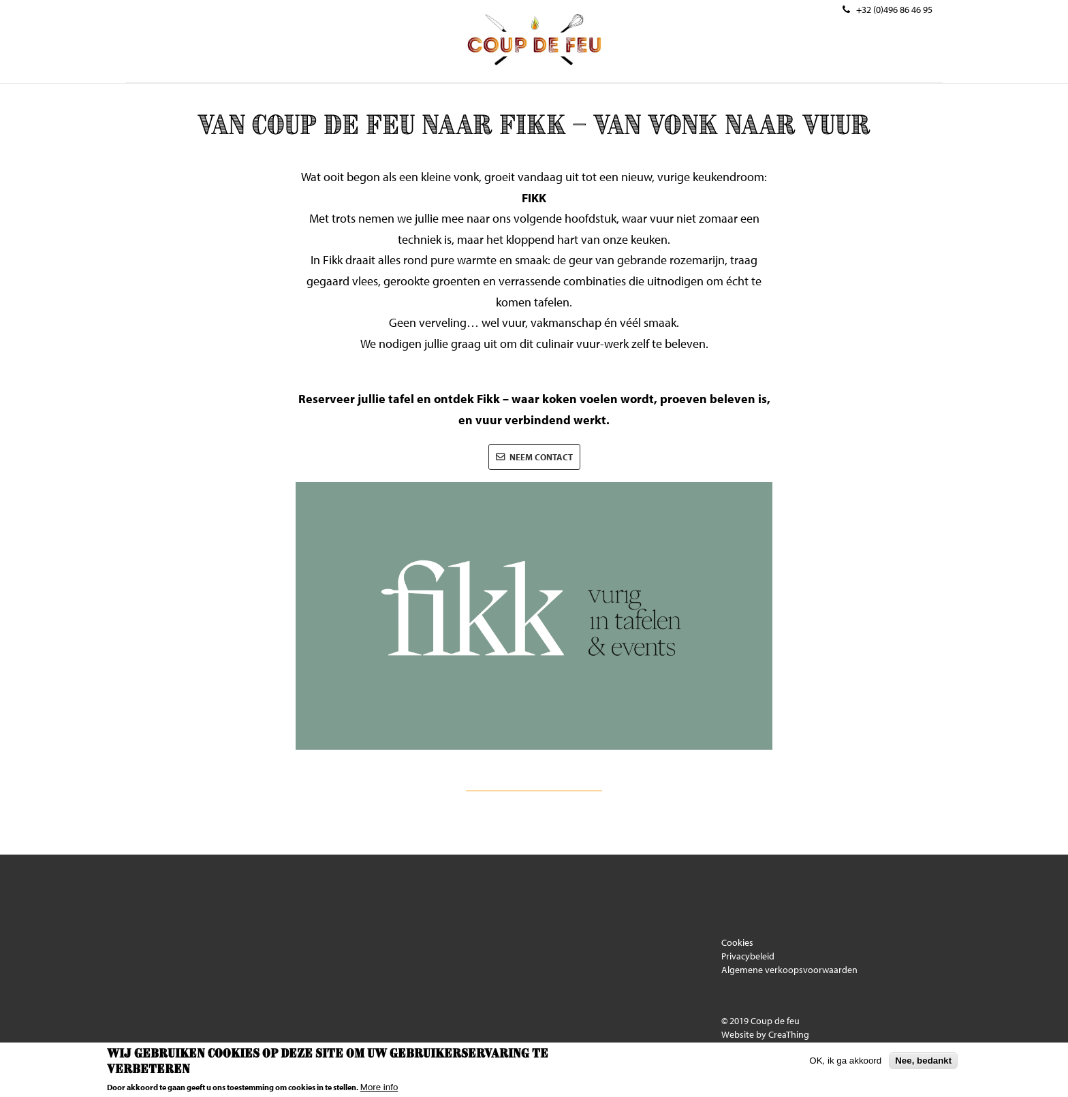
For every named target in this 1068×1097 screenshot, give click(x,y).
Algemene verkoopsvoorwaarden (789, 970)
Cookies (737, 942)
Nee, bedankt (923, 1060)
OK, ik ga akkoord (845, 1060)
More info (379, 1087)
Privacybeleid (747, 956)
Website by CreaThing (765, 1034)
